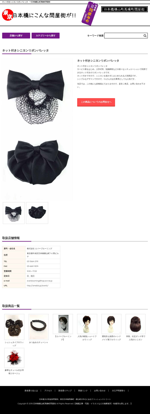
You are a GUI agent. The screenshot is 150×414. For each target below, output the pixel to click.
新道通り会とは (31, 390)
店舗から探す (16, 35)
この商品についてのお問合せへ (96, 101)
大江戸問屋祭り (118, 390)
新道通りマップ (65, 390)
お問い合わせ (99, 390)
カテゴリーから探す (45, 35)
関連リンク (83, 390)
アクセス (48, 390)
